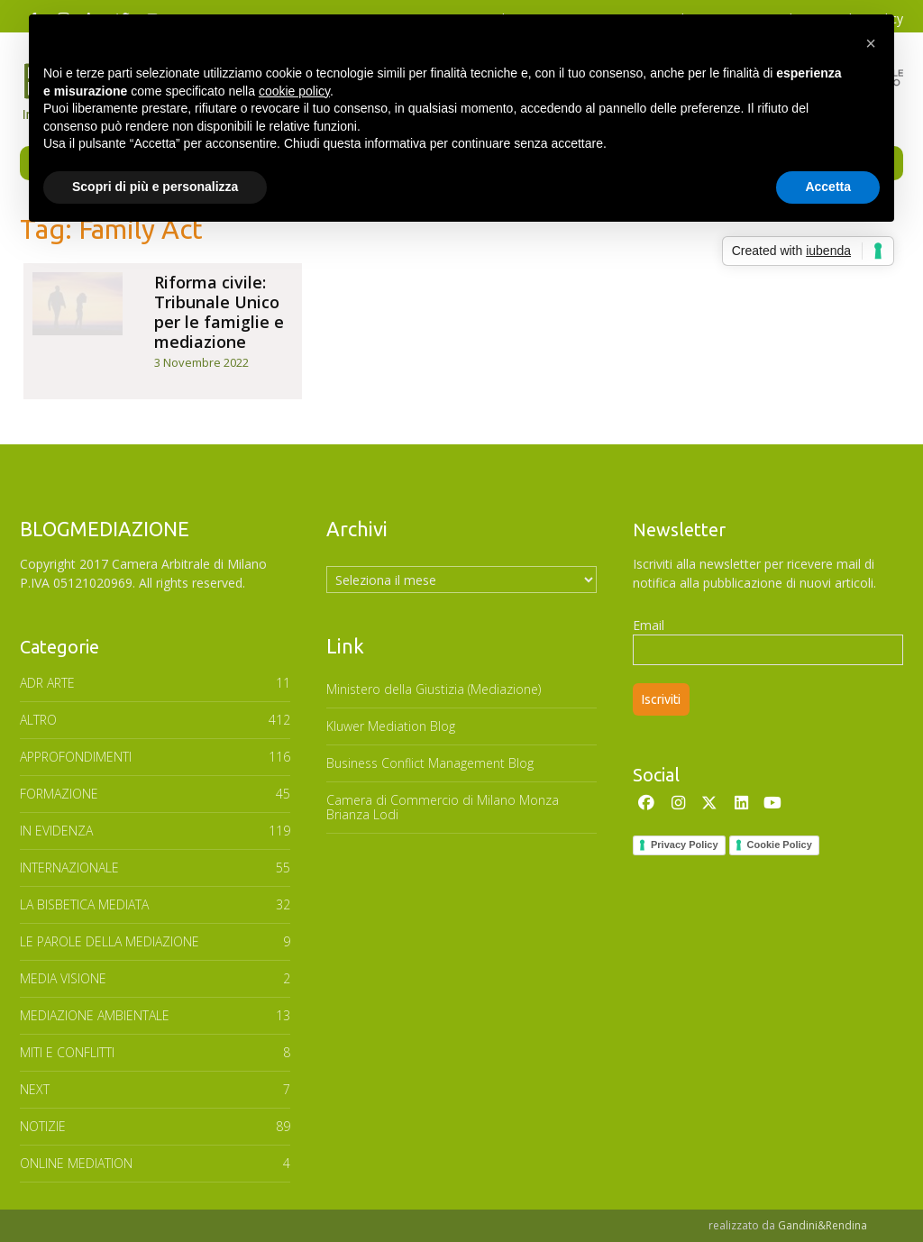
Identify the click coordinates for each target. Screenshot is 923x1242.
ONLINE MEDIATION (76, 1163)
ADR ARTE (47, 682)
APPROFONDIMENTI (76, 756)
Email (648, 625)
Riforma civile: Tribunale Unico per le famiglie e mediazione (219, 311)
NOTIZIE (43, 1126)
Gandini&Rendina (822, 1225)
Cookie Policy (779, 844)
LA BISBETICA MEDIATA (84, 904)
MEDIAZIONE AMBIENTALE (94, 1015)
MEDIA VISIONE (63, 978)
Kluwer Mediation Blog (390, 726)
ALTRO (38, 719)
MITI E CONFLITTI (67, 1052)
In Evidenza (56, 830)
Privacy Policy (684, 844)
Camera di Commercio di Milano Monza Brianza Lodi (442, 807)
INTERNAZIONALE (69, 867)
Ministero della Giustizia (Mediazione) (433, 689)
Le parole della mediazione (109, 941)
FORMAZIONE (59, 793)
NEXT (35, 1089)
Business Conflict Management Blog (430, 763)
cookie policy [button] (294, 91)
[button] (870, 43)
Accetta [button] (828, 186)
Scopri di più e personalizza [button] (155, 186)
